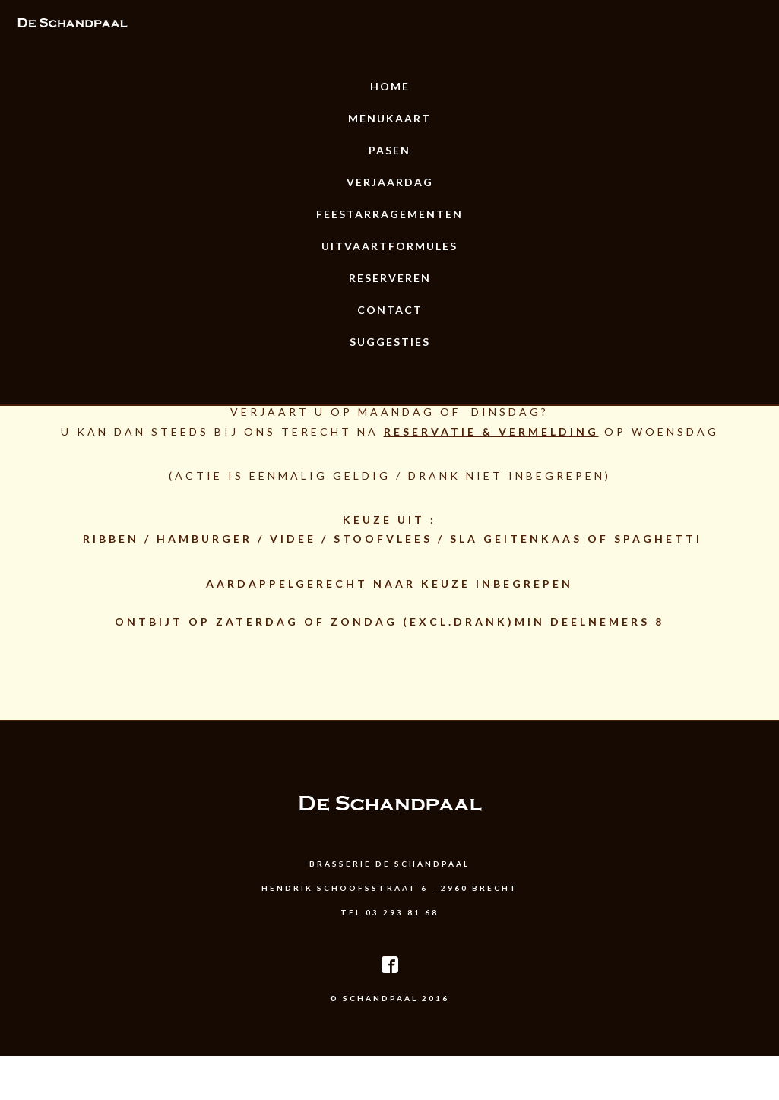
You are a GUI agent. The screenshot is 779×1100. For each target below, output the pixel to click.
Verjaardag (390, 182)
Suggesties (390, 341)
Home (390, 86)
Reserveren (390, 277)
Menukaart (389, 118)
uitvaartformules (389, 245)
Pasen (389, 150)
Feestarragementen (389, 214)
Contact (390, 309)
